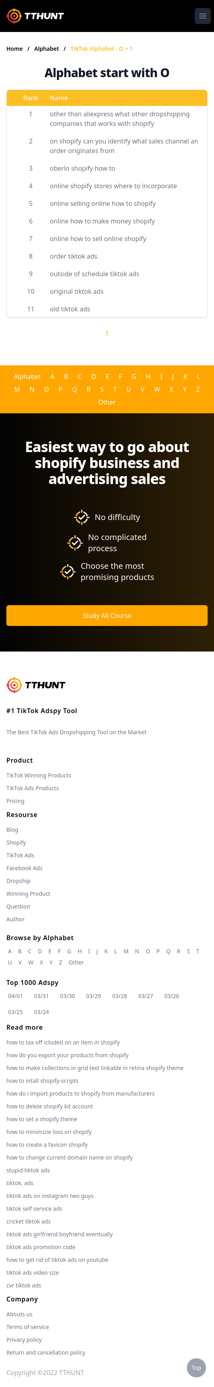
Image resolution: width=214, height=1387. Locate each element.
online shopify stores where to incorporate (113, 185)
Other (107, 402)
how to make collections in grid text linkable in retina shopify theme (95, 1068)
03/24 (41, 1012)
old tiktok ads (70, 309)
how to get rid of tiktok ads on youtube (57, 1259)
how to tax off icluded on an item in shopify (63, 1042)
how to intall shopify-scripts (42, 1080)
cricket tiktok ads (28, 1221)
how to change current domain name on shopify (69, 1157)
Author (15, 919)
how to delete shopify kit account (49, 1106)
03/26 (171, 996)
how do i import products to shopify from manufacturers (80, 1093)
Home (14, 48)
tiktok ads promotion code (40, 1247)
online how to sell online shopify (98, 238)
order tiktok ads (73, 256)
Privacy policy (24, 1339)
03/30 (67, 996)
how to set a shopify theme (41, 1119)
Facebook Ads (24, 868)
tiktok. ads (20, 1183)
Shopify (16, 842)
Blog (12, 829)
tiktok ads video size (32, 1272)
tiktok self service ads (34, 1208)
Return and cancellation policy (45, 1352)
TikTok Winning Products (38, 775)
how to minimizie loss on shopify (49, 1132)
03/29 (93, 996)
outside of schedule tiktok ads (94, 273)
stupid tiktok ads (28, 1170)
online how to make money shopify (102, 221)
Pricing (15, 801)
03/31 (41, 996)
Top (196, 1367)
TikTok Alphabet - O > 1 (102, 48)
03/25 (15, 1012)
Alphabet (47, 48)
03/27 (145, 996)
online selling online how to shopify (103, 203)
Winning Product (28, 893)
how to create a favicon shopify (47, 1144)
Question (18, 906)
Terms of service (27, 1327)
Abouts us (19, 1314)
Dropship (18, 881)
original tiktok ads (77, 291)
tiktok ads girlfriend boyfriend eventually (59, 1234)
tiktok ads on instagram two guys (49, 1196)
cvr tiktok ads (23, 1285)
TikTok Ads (20, 855)
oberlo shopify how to (82, 168)
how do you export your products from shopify (67, 1055)
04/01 (15, 996)
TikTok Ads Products (32, 788)
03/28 (119, 996)
